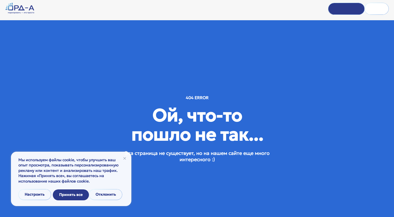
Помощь (171, 9)
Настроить (34, 194)
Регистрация (370, 9)
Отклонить (69, 194)
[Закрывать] (124, 159)
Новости (192, 9)
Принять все (106, 194)
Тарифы (229, 9)
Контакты (249, 9)
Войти (337, 9)
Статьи (211, 9)
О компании (147, 9)
